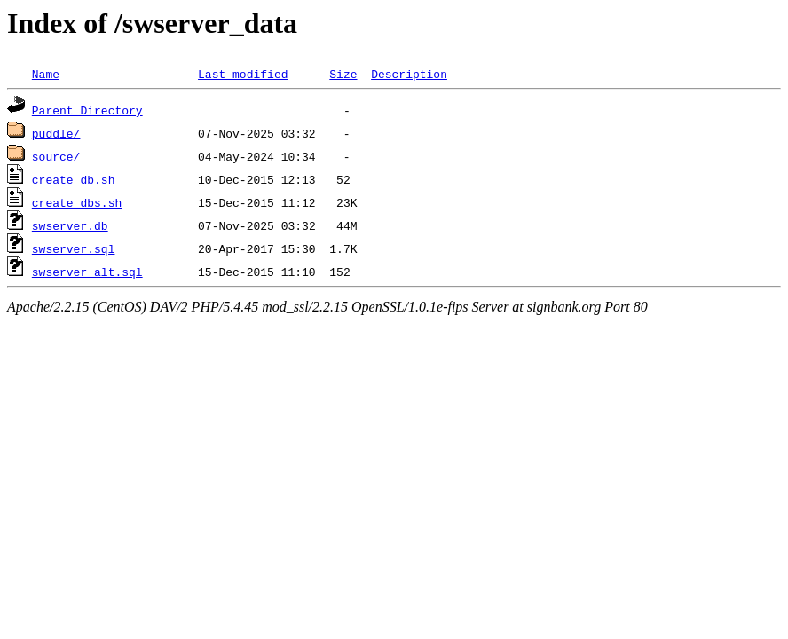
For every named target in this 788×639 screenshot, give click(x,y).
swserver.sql (73, 248)
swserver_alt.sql (87, 272)
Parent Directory (87, 110)
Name (45, 74)
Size (343, 74)
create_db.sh (73, 179)
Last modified (243, 74)
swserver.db (70, 225)
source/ (56, 156)
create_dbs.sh (77, 202)
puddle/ (56, 133)
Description (409, 74)
